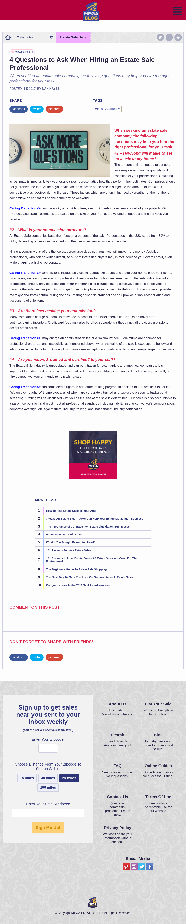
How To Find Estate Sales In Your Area (71, 510)
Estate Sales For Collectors (64, 534)
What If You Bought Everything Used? (71, 542)
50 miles (69, 778)
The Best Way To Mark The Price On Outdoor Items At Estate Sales (89, 577)
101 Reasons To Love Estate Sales (68, 550)
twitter (37, 109)
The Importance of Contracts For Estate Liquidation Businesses (88, 526)
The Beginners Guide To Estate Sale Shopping (76, 569)
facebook (18, 109)
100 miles (48, 787)
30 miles (48, 778)
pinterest (54, 109)
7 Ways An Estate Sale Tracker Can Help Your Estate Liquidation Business (94, 518)
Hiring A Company (107, 108)
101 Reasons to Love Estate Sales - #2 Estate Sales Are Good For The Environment (91, 560)
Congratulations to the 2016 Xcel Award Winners (78, 585)
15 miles (27, 778)
